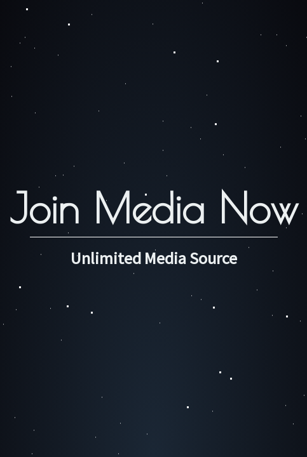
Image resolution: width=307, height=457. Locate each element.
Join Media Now (154, 208)
